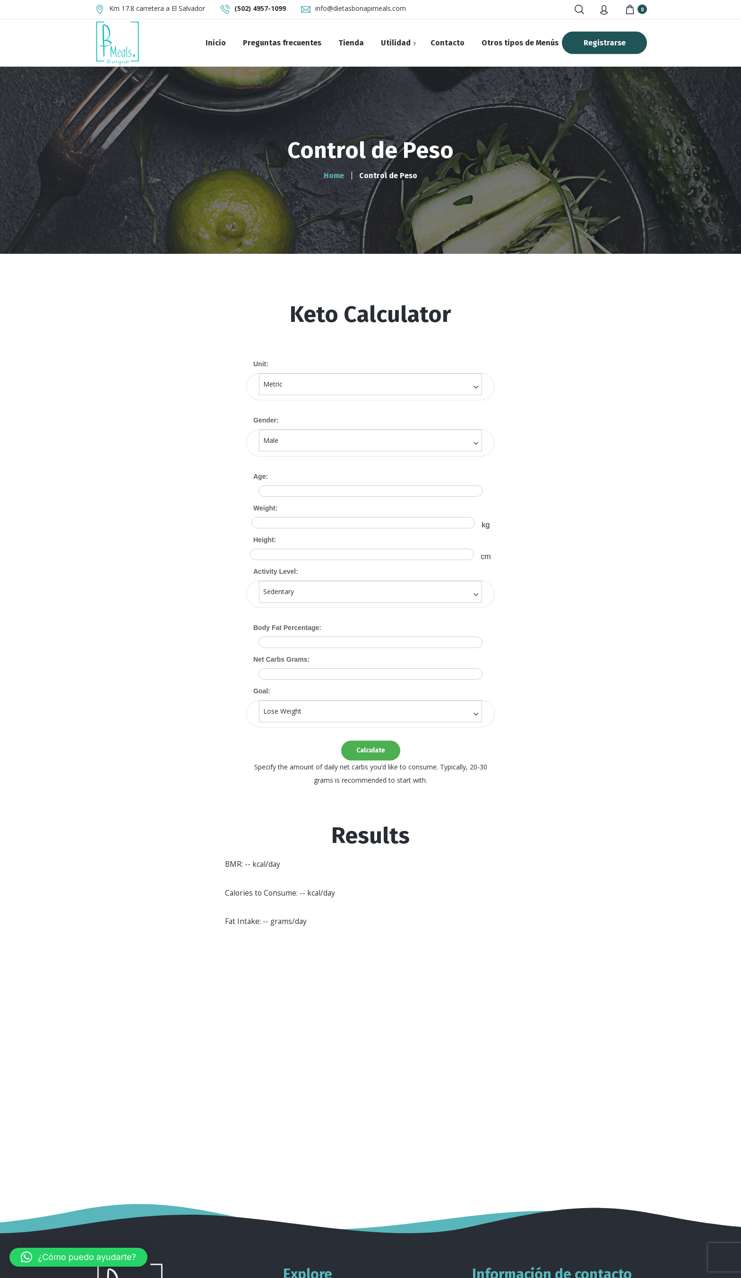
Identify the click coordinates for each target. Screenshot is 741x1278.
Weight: (265, 508)
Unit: (260, 364)
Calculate (370, 750)
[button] (78, 1257)
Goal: (261, 691)
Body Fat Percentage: (287, 627)
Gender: (266, 420)
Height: (264, 540)
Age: (260, 476)
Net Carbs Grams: (281, 659)
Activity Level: (275, 571)
